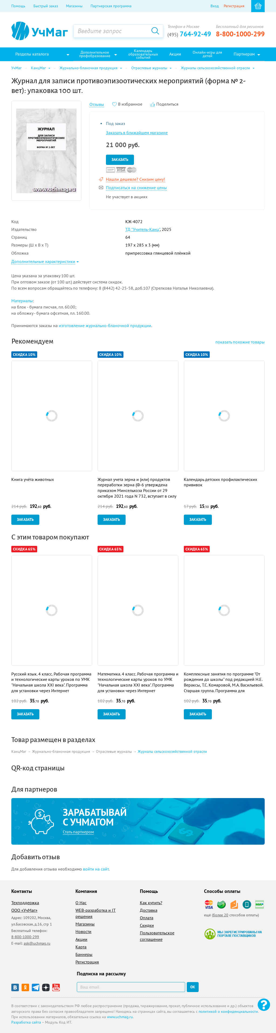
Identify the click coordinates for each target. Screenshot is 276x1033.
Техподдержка (25, 902)
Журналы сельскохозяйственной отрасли (172, 751)
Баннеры (83, 954)
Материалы (22, 300)
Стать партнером (78, 831)
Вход (215, 6)
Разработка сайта (26, 1022)
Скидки (147, 925)
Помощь (18, 6)
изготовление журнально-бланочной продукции (105, 325)
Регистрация (234, 6)
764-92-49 (189, 34)
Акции (81, 939)
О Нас (81, 902)
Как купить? (151, 902)
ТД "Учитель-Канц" (142, 229)
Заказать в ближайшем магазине (137, 132)
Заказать (120, 159)
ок (192, 987)
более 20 (220, 915)
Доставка (148, 910)
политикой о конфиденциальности (228, 1011)
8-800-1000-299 (240, 34)
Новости (83, 931)
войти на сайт (96, 869)
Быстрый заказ (45, 6)
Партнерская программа (111, 6)
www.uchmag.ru (120, 1016)
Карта (81, 946)
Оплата (146, 917)
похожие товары (240, 342)
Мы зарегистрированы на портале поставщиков (233, 934)
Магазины (74, 6)
